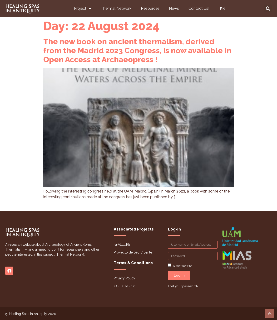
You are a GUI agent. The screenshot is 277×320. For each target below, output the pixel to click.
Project (82, 8)
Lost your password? (183, 286)
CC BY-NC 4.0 (124, 286)
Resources (150, 8)
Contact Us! (198, 8)
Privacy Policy (124, 278)
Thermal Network (116, 8)
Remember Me (180, 265)
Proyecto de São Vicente (133, 252)
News (174, 8)
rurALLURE (122, 244)
